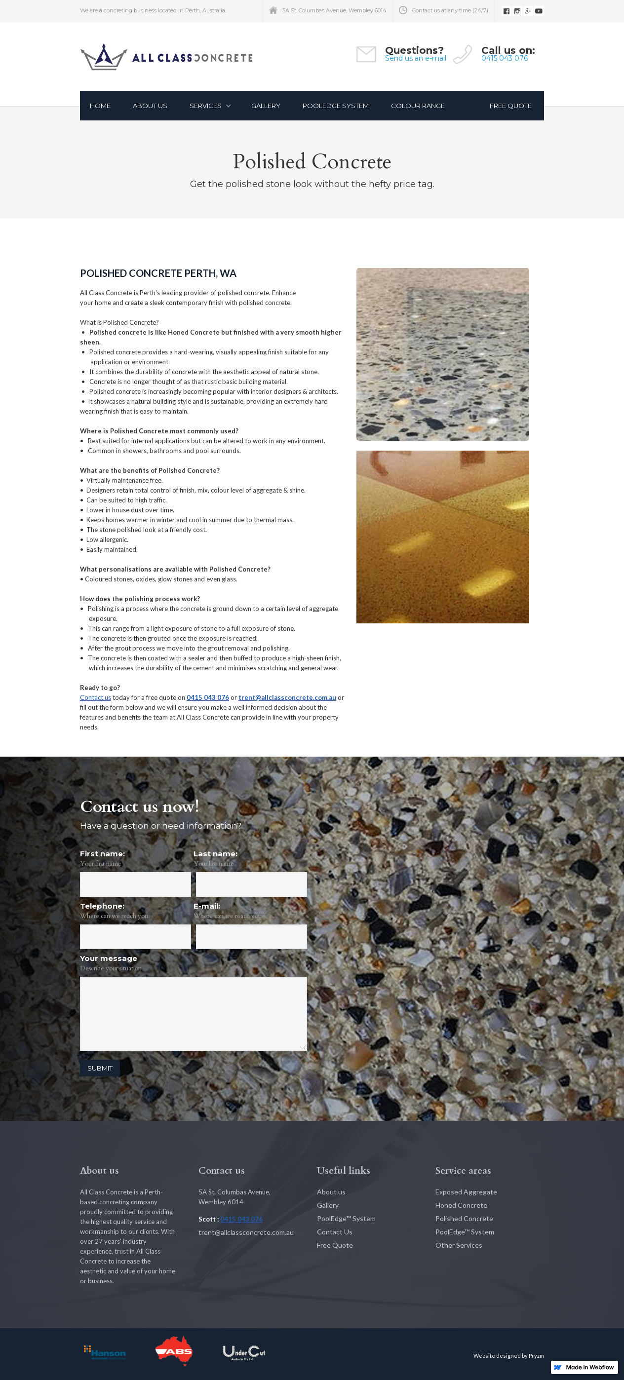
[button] (208, 105)
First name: (102, 853)
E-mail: (207, 906)
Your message (108, 958)
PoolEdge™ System (346, 1218)
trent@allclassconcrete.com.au (287, 697)
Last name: (215, 853)
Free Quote (335, 1245)
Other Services (458, 1245)
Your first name (100, 863)
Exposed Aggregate (466, 1192)
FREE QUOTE (511, 106)
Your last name (214, 863)
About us (331, 1192)
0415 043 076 (504, 58)
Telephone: (102, 906)
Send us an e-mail (415, 58)
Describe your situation (111, 968)
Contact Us (334, 1231)
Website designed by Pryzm (508, 1355)
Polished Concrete (464, 1218)
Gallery (328, 1205)
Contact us (95, 697)
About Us (150, 106)
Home (100, 106)
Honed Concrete (461, 1205)
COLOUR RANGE (418, 106)
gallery (265, 106)
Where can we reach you (114, 916)
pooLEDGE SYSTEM (336, 106)
